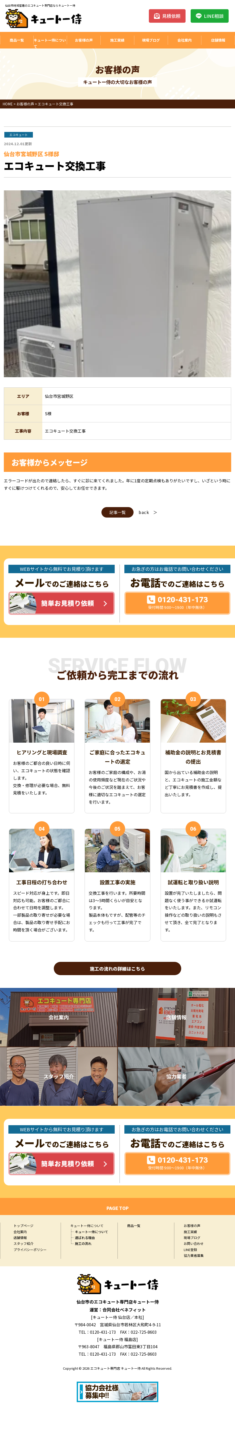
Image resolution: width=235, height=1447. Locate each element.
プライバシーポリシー (30, 1250)
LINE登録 (190, 1250)
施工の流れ (83, 1244)
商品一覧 (16, 40)
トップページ (23, 1226)
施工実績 (117, 40)
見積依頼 (167, 16)
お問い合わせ (194, 1244)
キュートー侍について (49, 44)
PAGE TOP (118, 1209)
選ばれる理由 (85, 1238)
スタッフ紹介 (23, 1244)
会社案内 (184, 40)
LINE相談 (210, 16)
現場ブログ (151, 40)
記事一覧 (117, 512)
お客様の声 (83, 40)
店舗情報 (218, 40)
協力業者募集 (194, 1256)
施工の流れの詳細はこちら (117, 969)
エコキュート (18, 135)
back (144, 512)
